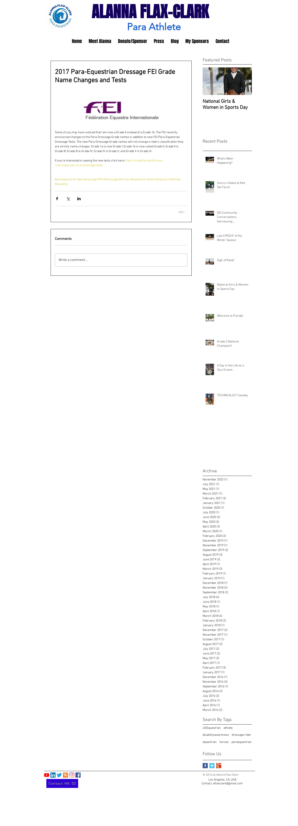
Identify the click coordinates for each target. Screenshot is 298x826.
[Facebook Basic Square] (205, 765)
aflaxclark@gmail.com (228, 783)
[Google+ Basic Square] (218, 765)
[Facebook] (78, 775)
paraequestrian (242, 742)
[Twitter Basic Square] (211, 765)
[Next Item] (245, 81)
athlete (228, 728)
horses (224, 742)
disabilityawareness (216, 735)
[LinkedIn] (53, 775)
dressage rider (241, 735)
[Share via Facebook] (57, 198)
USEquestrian (212, 728)
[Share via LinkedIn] (79, 198)
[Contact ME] (62, 783)
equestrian (210, 742)
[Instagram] (71, 775)
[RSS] (65, 775)
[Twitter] (59, 775)
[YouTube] (46, 775)
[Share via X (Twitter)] (68, 198)
